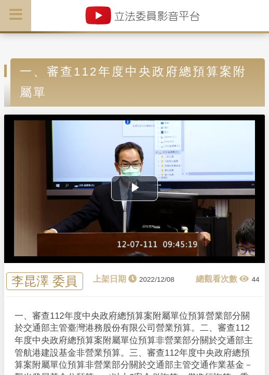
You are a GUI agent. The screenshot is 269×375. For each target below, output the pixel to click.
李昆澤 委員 (44, 281)
